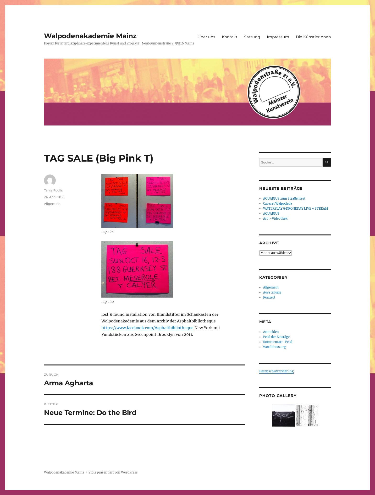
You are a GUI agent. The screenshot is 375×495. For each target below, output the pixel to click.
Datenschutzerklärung (276, 371)
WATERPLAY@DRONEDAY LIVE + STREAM (295, 209)
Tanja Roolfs (53, 190)
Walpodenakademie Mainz (90, 36)
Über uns (206, 37)
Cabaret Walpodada (277, 203)
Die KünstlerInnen (313, 37)
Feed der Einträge (276, 337)
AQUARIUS (271, 214)
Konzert (269, 297)
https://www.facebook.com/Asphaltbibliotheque (147, 327)
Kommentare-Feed (277, 342)
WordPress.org (274, 347)
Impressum (278, 37)
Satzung (252, 37)
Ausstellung (272, 292)
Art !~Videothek (275, 219)
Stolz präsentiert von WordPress (113, 472)
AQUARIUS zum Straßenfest (284, 198)
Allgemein (52, 204)
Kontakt (229, 37)
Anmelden (271, 332)
